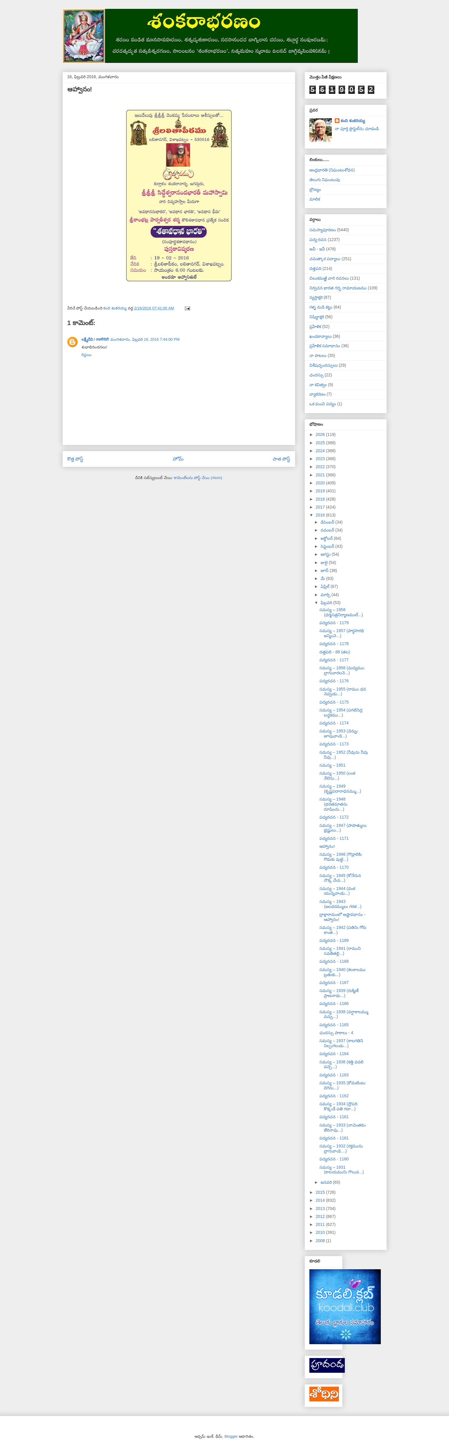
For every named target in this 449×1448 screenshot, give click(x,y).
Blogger (231, 1436)
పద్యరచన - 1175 (334, 702)
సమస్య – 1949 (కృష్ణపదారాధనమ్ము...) (340, 788)
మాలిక (314, 199)
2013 (321, 1208)
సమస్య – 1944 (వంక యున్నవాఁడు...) (337, 891)
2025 (321, 442)
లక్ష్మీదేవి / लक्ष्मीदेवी (95, 339)
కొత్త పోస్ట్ (75, 458)
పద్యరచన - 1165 (334, 1024)
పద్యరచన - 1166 (334, 1003)
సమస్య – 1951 (332, 765)
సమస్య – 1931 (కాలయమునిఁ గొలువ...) (341, 1170)
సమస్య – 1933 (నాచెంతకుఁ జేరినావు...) (342, 1127)
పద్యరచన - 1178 (334, 643)
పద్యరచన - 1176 (334, 680)
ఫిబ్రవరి (327, 602)
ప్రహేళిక (315, 326)
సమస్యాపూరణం (322, 229)
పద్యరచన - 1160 (334, 1159)
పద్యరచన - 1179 (334, 622)
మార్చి (326, 594)
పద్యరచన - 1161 (334, 1116)
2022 (321, 466)
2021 (321, 475)
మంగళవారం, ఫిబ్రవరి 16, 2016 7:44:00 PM (144, 339)
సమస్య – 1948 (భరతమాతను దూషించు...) (333, 804)
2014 (321, 1200)
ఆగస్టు (326, 554)
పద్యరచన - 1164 (334, 1053)
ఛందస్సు (316, 375)
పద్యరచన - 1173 (334, 744)
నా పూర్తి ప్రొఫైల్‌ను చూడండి (357, 128)
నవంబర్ (328, 530)
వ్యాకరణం (317, 394)
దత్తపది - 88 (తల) (334, 652)
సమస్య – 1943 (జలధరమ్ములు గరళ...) (340, 904)
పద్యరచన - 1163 (334, 1075)
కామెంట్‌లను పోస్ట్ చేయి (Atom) (198, 477)
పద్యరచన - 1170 (334, 867)
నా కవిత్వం (318, 384)
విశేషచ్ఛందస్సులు (323, 365)
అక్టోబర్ (327, 538)
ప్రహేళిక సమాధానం (324, 345)
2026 (321, 434)
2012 (321, 1216)
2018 (321, 499)
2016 (321, 515)
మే (323, 578)
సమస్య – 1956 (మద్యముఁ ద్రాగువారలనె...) (341, 670)
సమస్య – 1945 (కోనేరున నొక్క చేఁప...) (340, 878)
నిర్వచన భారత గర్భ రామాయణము (338, 288)
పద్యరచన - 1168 (334, 961)
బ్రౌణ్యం (315, 189)
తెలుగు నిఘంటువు (324, 179)
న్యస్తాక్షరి (316, 297)
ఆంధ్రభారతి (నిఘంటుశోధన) (332, 170)
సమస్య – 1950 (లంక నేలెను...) (337, 775)
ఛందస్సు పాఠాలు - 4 (336, 1032)
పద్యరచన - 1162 (334, 1095)
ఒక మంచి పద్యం (322, 403)
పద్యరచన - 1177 (334, 659)
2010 (321, 1232)
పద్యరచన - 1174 (334, 723)
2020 (321, 483)
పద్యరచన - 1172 (334, 817)
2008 (321, 1240)
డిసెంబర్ (328, 522)
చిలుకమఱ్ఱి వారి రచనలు (329, 278)
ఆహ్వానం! (327, 846)
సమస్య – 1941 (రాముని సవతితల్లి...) (339, 951)
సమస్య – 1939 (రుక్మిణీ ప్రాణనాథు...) (338, 993)
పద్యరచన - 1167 (334, 982)
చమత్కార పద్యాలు (325, 258)
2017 (321, 507)
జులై (325, 562)
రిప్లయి (86, 354)
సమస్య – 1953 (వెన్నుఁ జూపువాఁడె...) (338, 733)
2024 (321, 450)
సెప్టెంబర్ (328, 546)
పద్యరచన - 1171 (334, 838)
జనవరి (327, 1182)
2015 (321, 1192)
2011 (321, 1224)
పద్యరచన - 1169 (334, 940)
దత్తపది (315, 268)
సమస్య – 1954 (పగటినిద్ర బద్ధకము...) (340, 712)
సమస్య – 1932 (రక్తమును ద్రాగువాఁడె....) (341, 1148)
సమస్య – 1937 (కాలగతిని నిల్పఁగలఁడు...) (341, 1043)
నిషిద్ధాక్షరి (316, 316)
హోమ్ (178, 458)
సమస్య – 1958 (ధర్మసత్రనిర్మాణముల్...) (341, 612)
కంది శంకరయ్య (353, 120)
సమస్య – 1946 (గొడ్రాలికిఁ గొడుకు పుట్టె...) (340, 857)
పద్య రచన (318, 239)
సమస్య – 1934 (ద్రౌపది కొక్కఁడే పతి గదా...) (338, 1106)
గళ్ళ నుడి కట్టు (321, 307)
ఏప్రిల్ (326, 586)
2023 (321, 458)
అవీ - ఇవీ (317, 249)
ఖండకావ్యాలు (320, 336)
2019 (321, 490)
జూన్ (325, 570)
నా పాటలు (318, 355)
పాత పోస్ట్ (281, 458)
